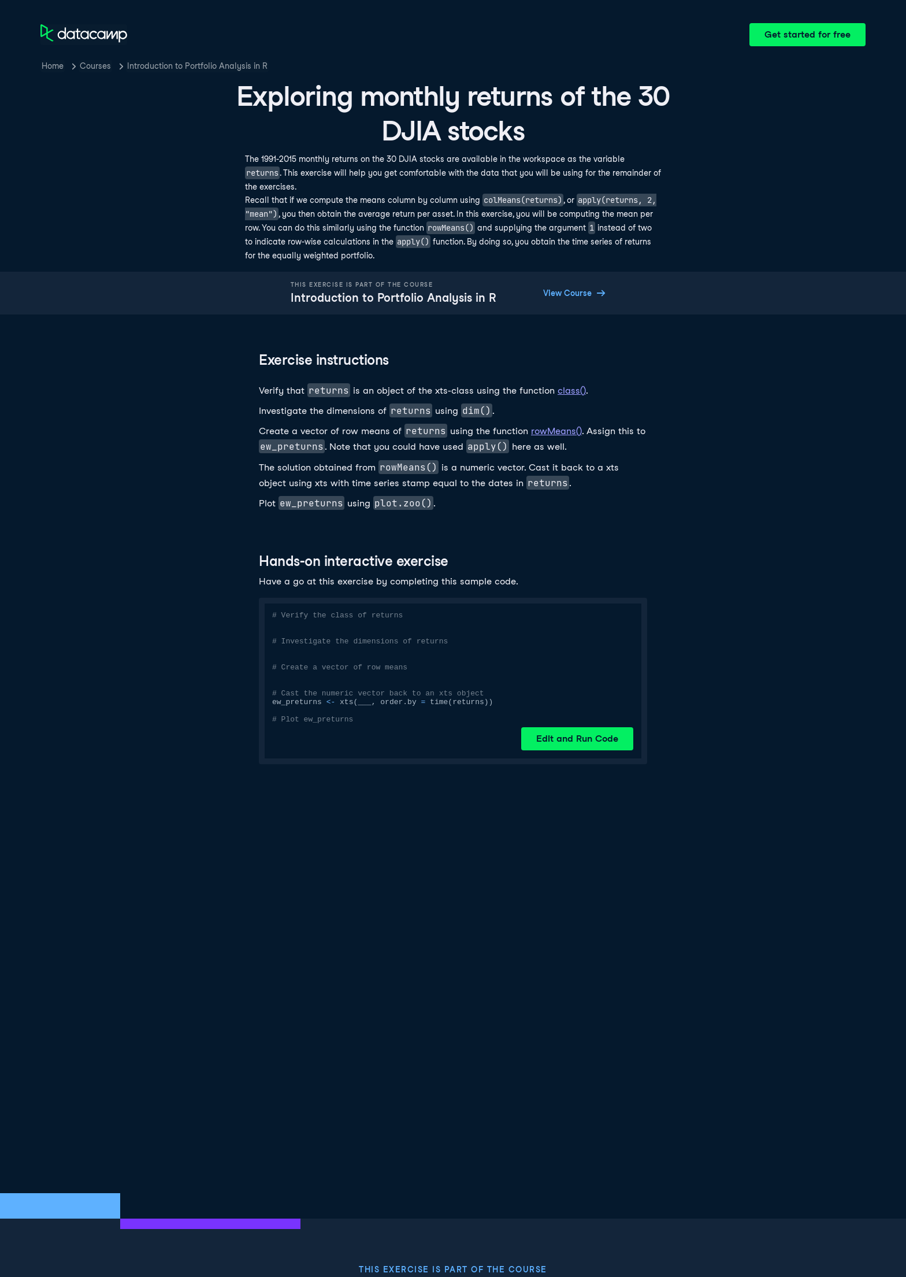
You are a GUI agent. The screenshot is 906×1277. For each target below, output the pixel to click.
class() (572, 390)
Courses (95, 66)
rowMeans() (556, 430)
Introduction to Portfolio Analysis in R (197, 66)
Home (53, 66)
